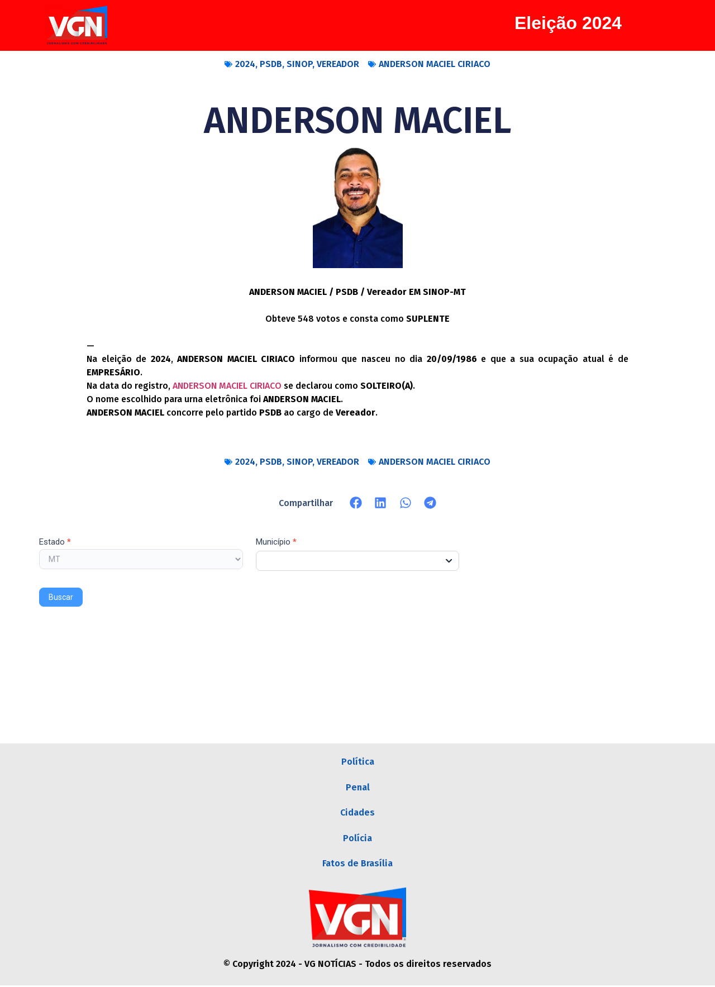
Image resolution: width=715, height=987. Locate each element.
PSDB (271, 64)
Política (357, 761)
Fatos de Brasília (357, 864)
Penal (358, 787)
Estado (55, 542)
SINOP (299, 64)
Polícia (357, 838)
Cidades (357, 813)
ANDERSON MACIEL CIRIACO (434, 64)
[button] (356, 503)
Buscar (61, 597)
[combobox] (358, 561)
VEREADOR (338, 64)
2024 (245, 64)
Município (276, 542)
